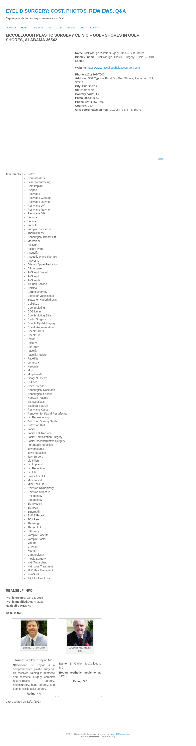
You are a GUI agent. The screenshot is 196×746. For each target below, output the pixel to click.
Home (24, 27)
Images (71, 27)
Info (50, 27)
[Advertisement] (78, 45)
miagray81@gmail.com (119, 734)
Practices (38, 27)
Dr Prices (11, 27)
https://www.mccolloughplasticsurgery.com (113, 67)
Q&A (82, 27)
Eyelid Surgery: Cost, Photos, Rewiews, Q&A (66, 11)
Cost (59, 27)
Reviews (95, 27)
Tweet (161, 159)
